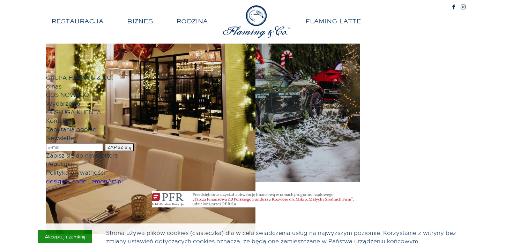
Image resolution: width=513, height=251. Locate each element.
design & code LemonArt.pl (84, 181)
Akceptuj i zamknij (65, 237)
